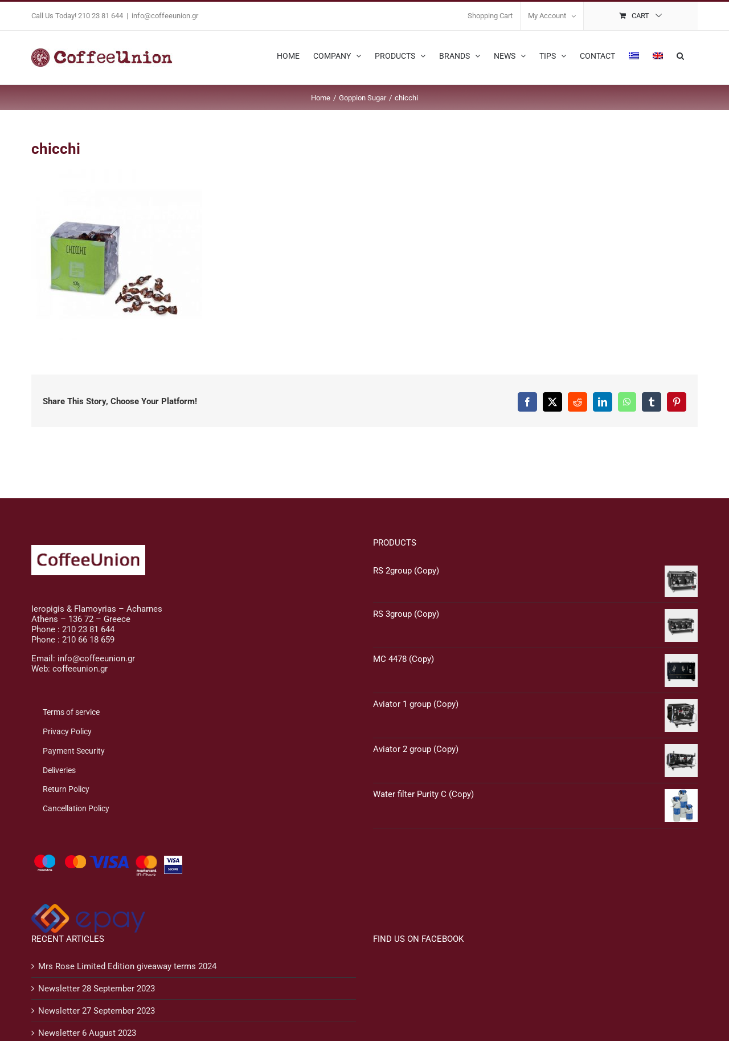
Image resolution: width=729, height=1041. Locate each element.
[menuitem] (634, 55)
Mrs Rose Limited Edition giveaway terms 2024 (127, 966)
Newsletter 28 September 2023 (96, 988)
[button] (680, 55)
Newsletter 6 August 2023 (87, 1033)
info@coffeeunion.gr (165, 15)
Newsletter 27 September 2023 (96, 1011)
